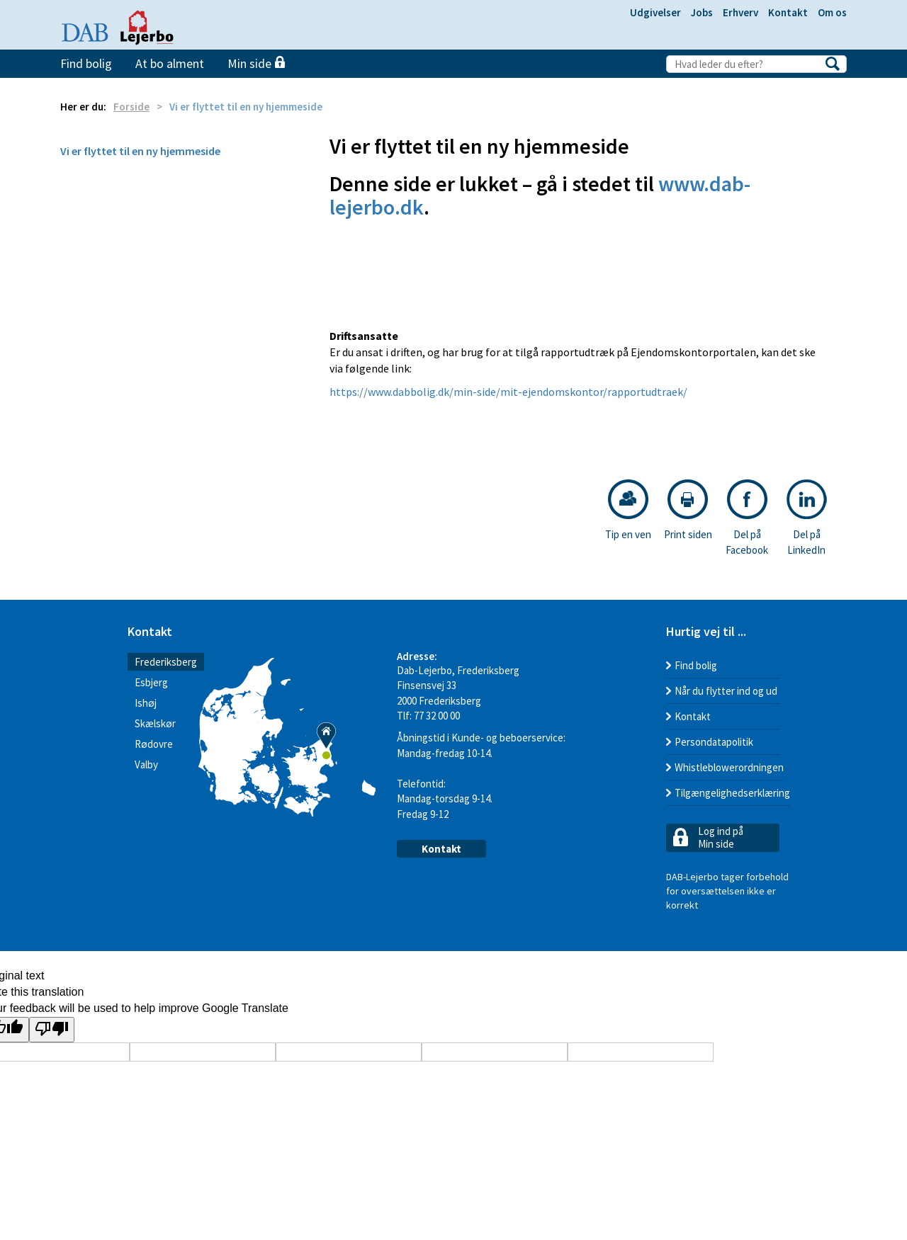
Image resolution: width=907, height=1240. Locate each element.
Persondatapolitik (714, 742)
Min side (256, 63)
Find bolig (86, 63)
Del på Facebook (747, 517)
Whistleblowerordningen (729, 767)
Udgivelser (655, 12)
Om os (832, 12)
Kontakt (788, 12)
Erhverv (740, 12)
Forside (131, 106)
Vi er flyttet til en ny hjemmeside (140, 151)
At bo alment (169, 63)
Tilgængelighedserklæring (732, 793)
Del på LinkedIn (807, 517)
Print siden (688, 510)
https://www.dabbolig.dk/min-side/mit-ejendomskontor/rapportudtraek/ (508, 392)
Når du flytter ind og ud (726, 691)
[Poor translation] (51, 1030)
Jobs (702, 12)
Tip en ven (628, 510)
